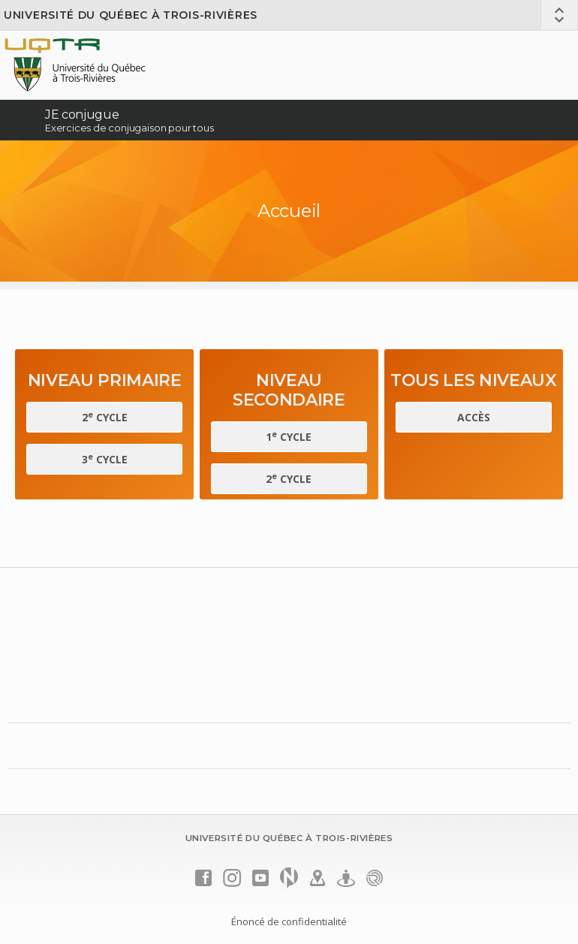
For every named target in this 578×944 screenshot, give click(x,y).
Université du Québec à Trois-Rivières (130, 15)
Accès (473, 417)
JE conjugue (82, 114)
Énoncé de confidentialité (289, 921)
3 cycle (105, 458)
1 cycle (289, 436)
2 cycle (105, 416)
